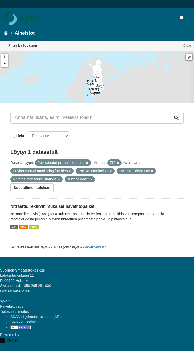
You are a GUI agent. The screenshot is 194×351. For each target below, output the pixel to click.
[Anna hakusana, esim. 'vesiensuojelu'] (90, 118)
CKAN (9, 340)
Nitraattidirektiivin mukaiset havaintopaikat (52, 206)
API (50, 247)
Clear (187, 45)
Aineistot (25, 33)
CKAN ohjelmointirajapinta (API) (36, 317)
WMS (33, 226)
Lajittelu (17, 136)
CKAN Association (25, 322)
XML (23, 226)
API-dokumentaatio (93, 247)
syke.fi (5, 301)
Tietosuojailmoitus (14, 311)
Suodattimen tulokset (32, 188)
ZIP (14, 226)
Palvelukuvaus (11, 306)
